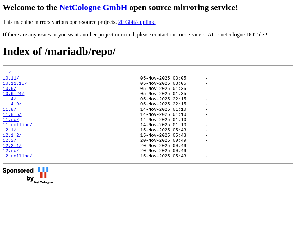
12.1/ (9, 142)
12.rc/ (11, 167)
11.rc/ (11, 130)
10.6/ (9, 92)
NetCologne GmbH (93, 7)
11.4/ (9, 105)
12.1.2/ (12, 148)
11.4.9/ (12, 111)
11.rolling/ (18, 136)
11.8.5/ (12, 123)
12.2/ (9, 154)
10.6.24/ (13, 98)
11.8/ (9, 117)
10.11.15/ (15, 86)
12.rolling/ (18, 173)
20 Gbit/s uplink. (137, 22)
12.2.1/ (12, 161)
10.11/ (11, 80)
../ (7, 74)
